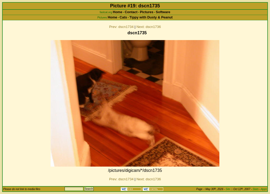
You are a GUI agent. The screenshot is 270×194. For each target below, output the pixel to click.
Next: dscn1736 (148, 27)
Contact (131, 12)
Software (163, 12)
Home (117, 12)
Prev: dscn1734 (121, 27)
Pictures (146, 12)
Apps (264, 189)
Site (229, 189)
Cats (123, 17)
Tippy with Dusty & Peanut (151, 17)
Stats (256, 189)
